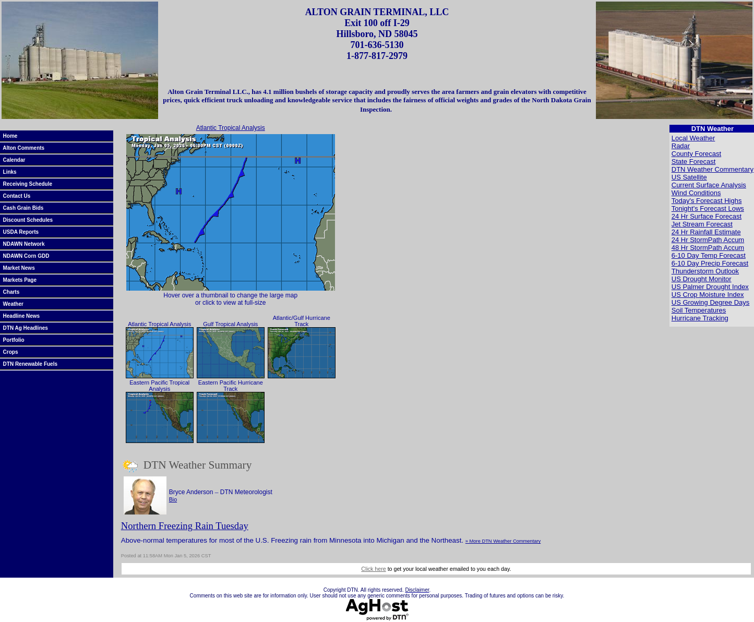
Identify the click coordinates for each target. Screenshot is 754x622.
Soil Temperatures (699, 310)
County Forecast (696, 154)
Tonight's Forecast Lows (708, 208)
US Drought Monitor (702, 279)
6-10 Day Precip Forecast (710, 263)
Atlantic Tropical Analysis (230, 127)
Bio (173, 499)
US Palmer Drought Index (710, 287)
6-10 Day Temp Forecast (709, 255)
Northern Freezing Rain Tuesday (184, 525)
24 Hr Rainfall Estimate (706, 232)
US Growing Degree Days (711, 302)
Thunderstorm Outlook (705, 271)
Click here (373, 569)
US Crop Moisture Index (708, 294)
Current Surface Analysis (709, 185)
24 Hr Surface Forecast (706, 216)
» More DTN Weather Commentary (503, 541)
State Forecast (694, 161)
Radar (681, 146)
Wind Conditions (696, 193)
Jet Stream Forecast (702, 224)
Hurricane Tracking (700, 318)
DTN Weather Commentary (712, 169)
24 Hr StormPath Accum (708, 240)
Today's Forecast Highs (707, 201)
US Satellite (689, 177)
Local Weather (693, 138)
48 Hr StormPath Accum (708, 248)
